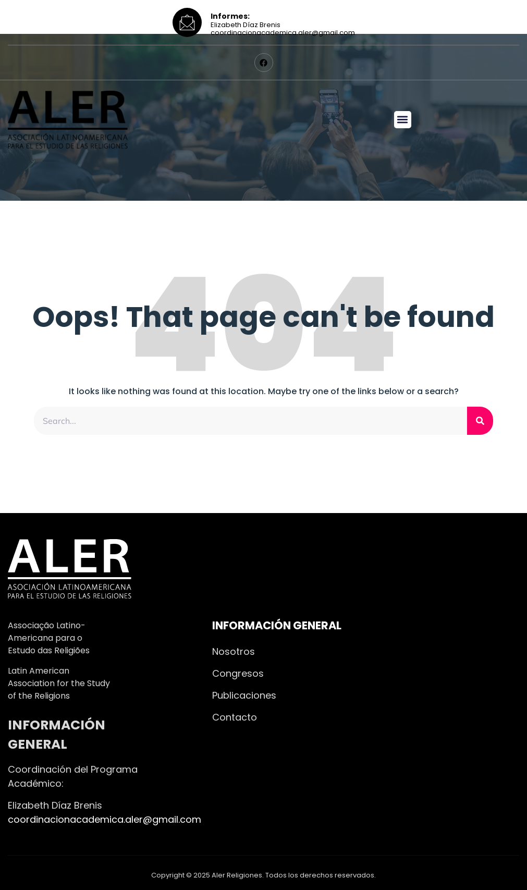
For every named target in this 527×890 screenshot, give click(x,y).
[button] (402, 119)
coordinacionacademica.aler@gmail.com (104, 819)
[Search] (480, 421)
